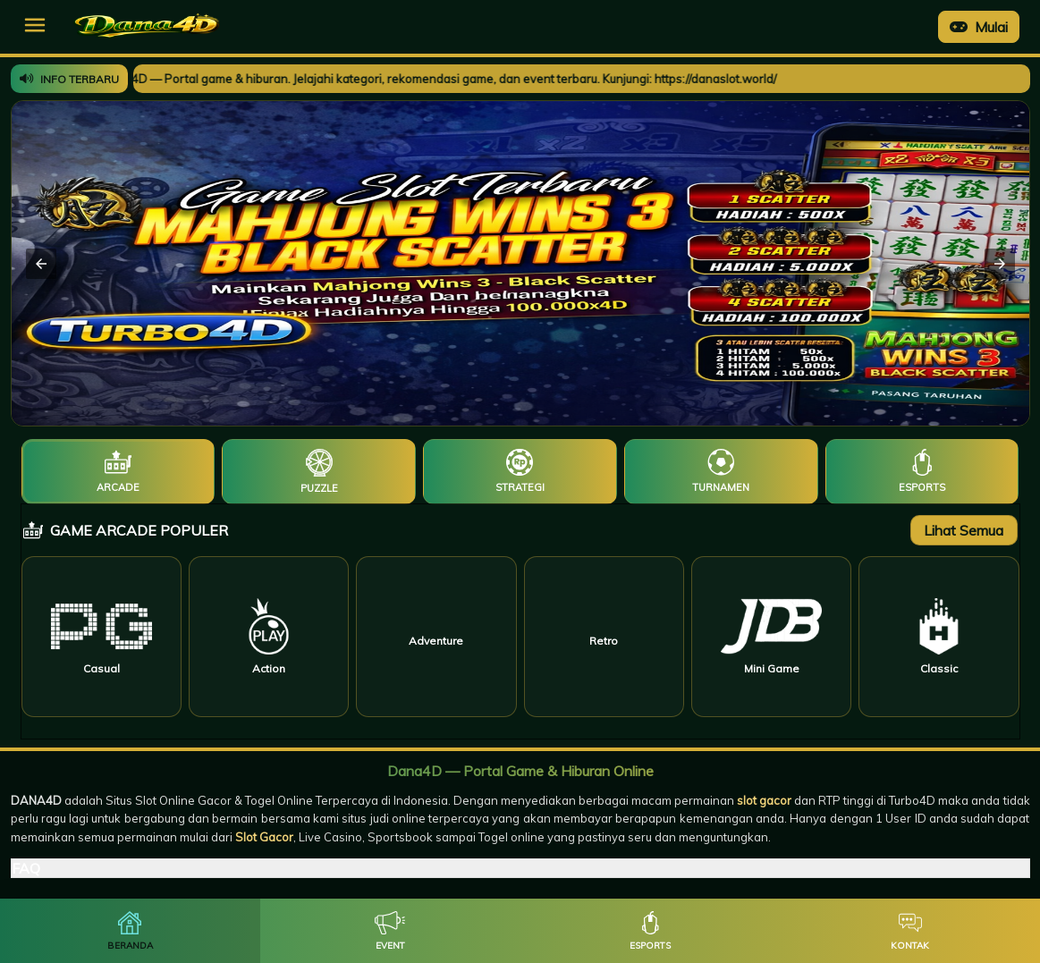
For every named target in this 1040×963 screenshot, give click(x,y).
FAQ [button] (26, 868)
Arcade (118, 487)
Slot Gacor (264, 837)
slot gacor (764, 800)
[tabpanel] (520, 621)
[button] (34, 25)
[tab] (118, 471)
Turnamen (720, 487)
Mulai (979, 27)
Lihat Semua (963, 530)
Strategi (520, 487)
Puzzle (319, 488)
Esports (922, 487)
